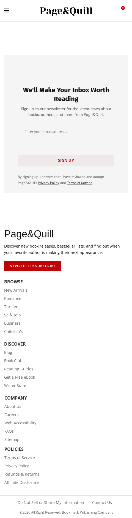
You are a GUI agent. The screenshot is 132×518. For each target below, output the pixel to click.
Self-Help (12, 315)
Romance (12, 298)
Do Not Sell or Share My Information (51, 502)
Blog (8, 352)
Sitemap (12, 439)
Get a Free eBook (19, 377)
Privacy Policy (48, 183)
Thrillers (12, 307)
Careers (11, 415)
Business (12, 323)
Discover (15, 344)
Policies (14, 449)
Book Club (13, 361)
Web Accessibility (20, 423)
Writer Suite (15, 385)
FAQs (9, 431)
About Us (12, 406)
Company (15, 398)
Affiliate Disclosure (21, 482)
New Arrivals (16, 290)
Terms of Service (79, 183)
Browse (13, 282)
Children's (13, 331)
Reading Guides (18, 369)
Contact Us (102, 502)
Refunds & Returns (21, 474)
